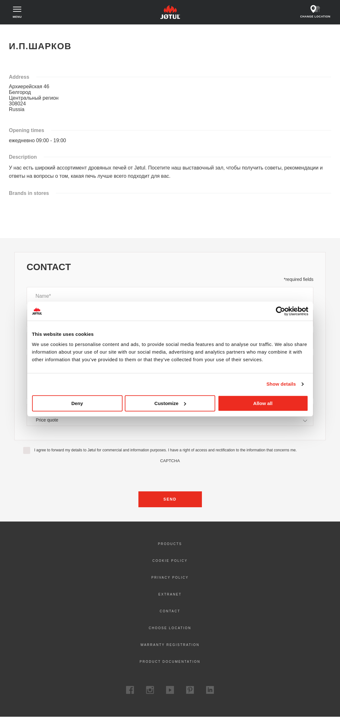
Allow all (263, 403)
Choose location (170, 629)
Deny (77, 403)
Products (170, 545)
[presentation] (170, 476)
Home (19, 32)
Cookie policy (170, 561)
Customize (170, 403)
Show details (281, 384)
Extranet (170, 595)
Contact (170, 612)
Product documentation (170, 662)
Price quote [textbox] (47, 420)
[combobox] (170, 421)
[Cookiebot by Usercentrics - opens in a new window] (280, 311)
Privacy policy (170, 578)
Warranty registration (169, 646)
